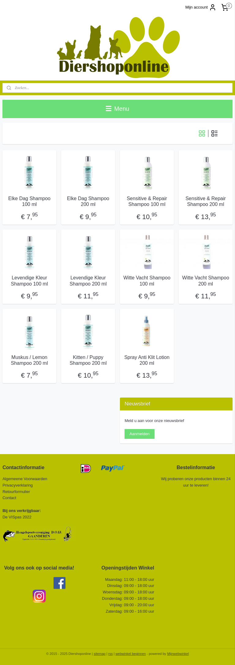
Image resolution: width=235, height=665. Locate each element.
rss (110, 654)
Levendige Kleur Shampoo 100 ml (29, 280)
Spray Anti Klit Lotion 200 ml (147, 360)
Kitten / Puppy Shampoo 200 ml (88, 360)
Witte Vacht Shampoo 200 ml (205, 280)
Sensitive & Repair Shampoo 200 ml (205, 201)
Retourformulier (16, 491)
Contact (9, 497)
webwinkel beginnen (130, 654)
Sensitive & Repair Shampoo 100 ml (147, 201)
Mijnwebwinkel (178, 654)
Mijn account (200, 7)
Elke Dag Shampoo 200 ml (88, 201)
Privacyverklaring (17, 485)
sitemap (100, 654)
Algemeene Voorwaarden (24, 478)
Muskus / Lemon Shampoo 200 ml (29, 360)
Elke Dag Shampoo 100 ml (29, 201)
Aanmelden (139, 434)
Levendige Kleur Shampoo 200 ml (88, 280)
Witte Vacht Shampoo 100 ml (146, 280)
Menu (117, 108)
